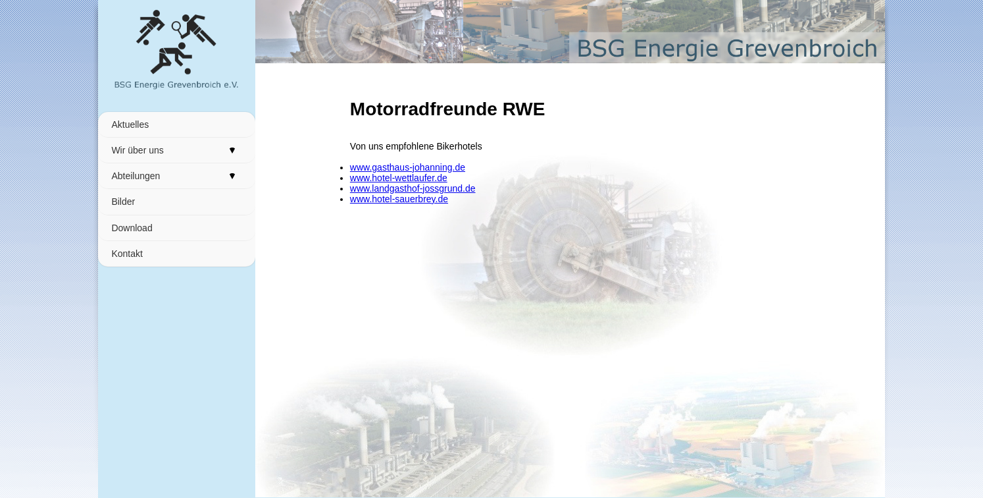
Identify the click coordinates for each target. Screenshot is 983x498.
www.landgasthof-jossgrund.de (413, 188)
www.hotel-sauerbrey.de (399, 199)
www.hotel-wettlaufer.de (398, 178)
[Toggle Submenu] (232, 150)
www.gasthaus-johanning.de (407, 167)
